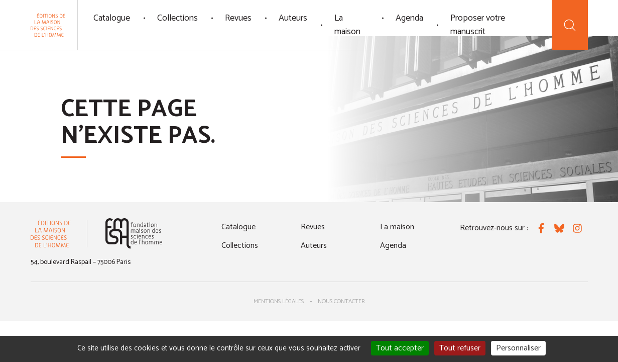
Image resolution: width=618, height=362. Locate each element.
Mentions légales (279, 301)
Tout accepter (400, 348)
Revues (238, 18)
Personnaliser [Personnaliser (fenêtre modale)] (518, 348)
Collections (177, 18)
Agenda (409, 18)
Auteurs (293, 18)
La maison (347, 25)
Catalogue (111, 18)
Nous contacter (341, 301)
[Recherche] (569, 25)
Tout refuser (459, 348)
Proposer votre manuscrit (477, 25)
